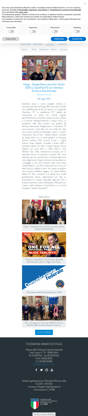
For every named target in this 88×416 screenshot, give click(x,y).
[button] (85, 4)
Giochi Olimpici (38, 44)
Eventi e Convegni (26, 44)
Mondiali (34, 49)
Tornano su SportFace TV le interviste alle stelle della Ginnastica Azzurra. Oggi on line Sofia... (44, 260)
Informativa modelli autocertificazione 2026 (44, 292)
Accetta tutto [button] (77, 39)
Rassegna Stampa (44, 49)
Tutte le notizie (44, 332)
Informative (62, 44)
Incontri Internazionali (50, 44)
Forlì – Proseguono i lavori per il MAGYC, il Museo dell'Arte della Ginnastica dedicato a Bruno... (44, 323)
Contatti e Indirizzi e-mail (44, 364)
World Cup (54, 49)
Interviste (24, 49)
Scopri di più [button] (11, 39)
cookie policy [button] (23, 12)
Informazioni (63, 49)
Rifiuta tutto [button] (59, 39)
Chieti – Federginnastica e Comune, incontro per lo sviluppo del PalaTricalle (44, 227)
